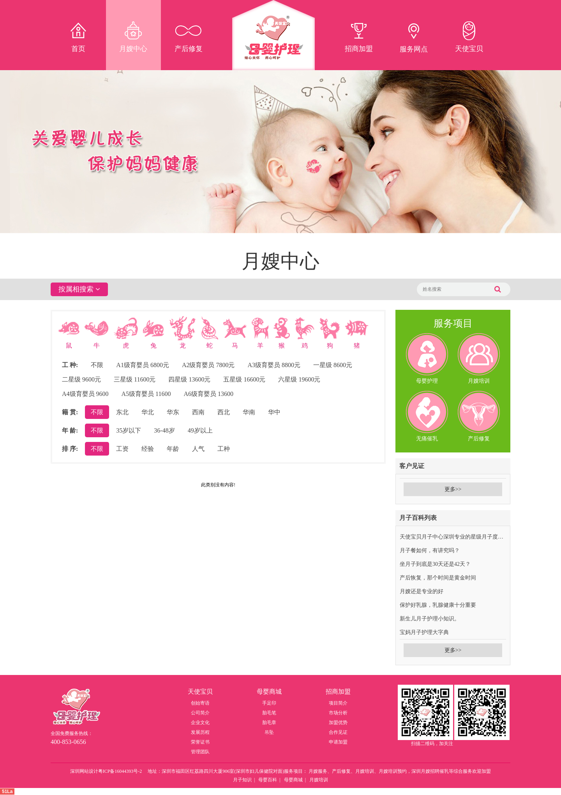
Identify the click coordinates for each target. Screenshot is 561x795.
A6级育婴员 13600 (209, 393)
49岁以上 (200, 430)
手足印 (269, 703)
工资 (122, 448)
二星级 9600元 (81, 379)
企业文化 (200, 722)
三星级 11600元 (134, 379)
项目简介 (338, 703)
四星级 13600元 (189, 379)
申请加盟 (338, 742)
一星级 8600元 (332, 365)
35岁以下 (128, 430)
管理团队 (200, 751)
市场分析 (338, 713)
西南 (198, 412)
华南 (249, 412)
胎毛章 (269, 722)
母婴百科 (267, 780)
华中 (274, 412)
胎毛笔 (269, 713)
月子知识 (242, 780)
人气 (198, 448)
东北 (122, 412)
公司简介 (200, 713)
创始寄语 (200, 703)
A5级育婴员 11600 (146, 393)
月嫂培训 (318, 780)
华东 (173, 412)
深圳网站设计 (84, 771)
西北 (223, 412)
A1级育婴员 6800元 (142, 365)
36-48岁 (164, 430)
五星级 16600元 (244, 379)
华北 (147, 412)
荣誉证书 (200, 742)
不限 (97, 365)
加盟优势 (338, 722)
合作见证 (338, 732)
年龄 (173, 448)
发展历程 (200, 732)
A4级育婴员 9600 (85, 393)
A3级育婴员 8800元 (273, 365)
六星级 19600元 (299, 379)
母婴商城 (293, 780)
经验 (147, 448)
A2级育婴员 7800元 (208, 365)
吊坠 (269, 732)
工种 (223, 448)
